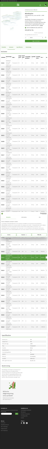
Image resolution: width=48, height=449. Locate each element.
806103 (2, 174)
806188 (2, 141)
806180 (2, 106)
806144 (2, 295)
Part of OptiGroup (4, 430)
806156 (2, 314)
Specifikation (19, 47)
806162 (2, 94)
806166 (2, 63)
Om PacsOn (3, 422)
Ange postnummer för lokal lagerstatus (33, 27)
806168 (2, 113)
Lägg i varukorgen (36, 41)
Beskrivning (28, 47)
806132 (2, 263)
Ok (16, 413)
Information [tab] (24, 217)
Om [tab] (39, 217)
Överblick (4, 47)
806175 (2, 148)
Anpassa (24, 234)
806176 (2, 135)
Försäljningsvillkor (24, 415)
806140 (2, 283)
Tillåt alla (39, 234)
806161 (2, 69)
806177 (2, 155)
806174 (2, 161)
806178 (2, 167)
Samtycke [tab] (8, 217)
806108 (2, 198)
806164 (2, 100)
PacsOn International (13, 0)
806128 (2, 251)
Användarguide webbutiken (26, 410)
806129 (2, 257)
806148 (2, 301)
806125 (2, 244)
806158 (2, 320)
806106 (2, 186)
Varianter (11, 47)
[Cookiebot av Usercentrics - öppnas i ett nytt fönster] (41, 214)
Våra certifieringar (4, 426)
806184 (2, 128)
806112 (2, 211)
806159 (2, 327)
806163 (2, 81)
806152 (2, 308)
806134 (2, 270)
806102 (2, 180)
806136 (2, 277)
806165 (2, 87)
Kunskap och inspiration (25, 414)
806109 (2, 204)
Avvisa (8, 234)
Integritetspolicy (4, 428)
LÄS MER (41, 25)
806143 (2, 289)
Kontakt (22, 417)
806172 (2, 121)
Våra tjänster (23, 412)
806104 (2, 192)
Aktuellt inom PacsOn (5, 424)
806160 (2, 75)
